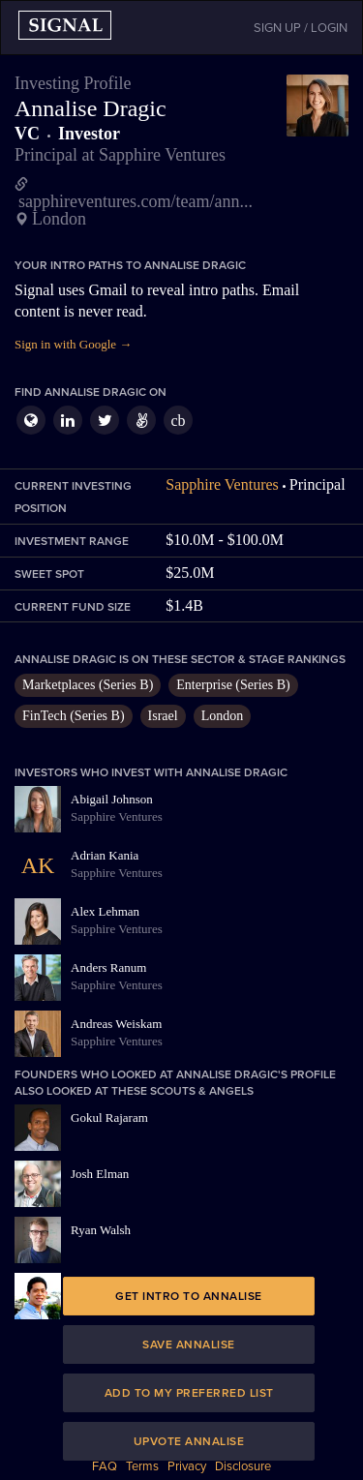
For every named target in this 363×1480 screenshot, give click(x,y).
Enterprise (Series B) (232, 685)
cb (177, 420)
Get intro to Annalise (188, 1296)
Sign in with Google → (73, 344)
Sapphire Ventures (222, 484)
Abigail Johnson (112, 799)
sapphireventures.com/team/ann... (135, 201)
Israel (163, 716)
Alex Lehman (105, 911)
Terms (142, 1466)
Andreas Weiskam (116, 1023)
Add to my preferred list (189, 1393)
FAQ (104, 1466)
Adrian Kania (104, 855)
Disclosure (243, 1466)
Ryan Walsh (101, 1230)
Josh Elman (100, 1173)
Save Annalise (188, 1344)
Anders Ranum (108, 967)
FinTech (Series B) (73, 716)
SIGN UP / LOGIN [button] (301, 28)
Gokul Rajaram (109, 1117)
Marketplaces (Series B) (87, 685)
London (222, 716)
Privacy (186, 1466)
